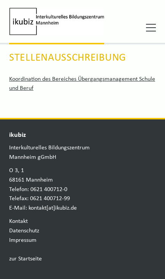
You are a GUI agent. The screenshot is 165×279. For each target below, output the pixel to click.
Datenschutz (24, 231)
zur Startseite (25, 259)
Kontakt (18, 221)
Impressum (22, 240)
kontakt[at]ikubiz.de (53, 208)
